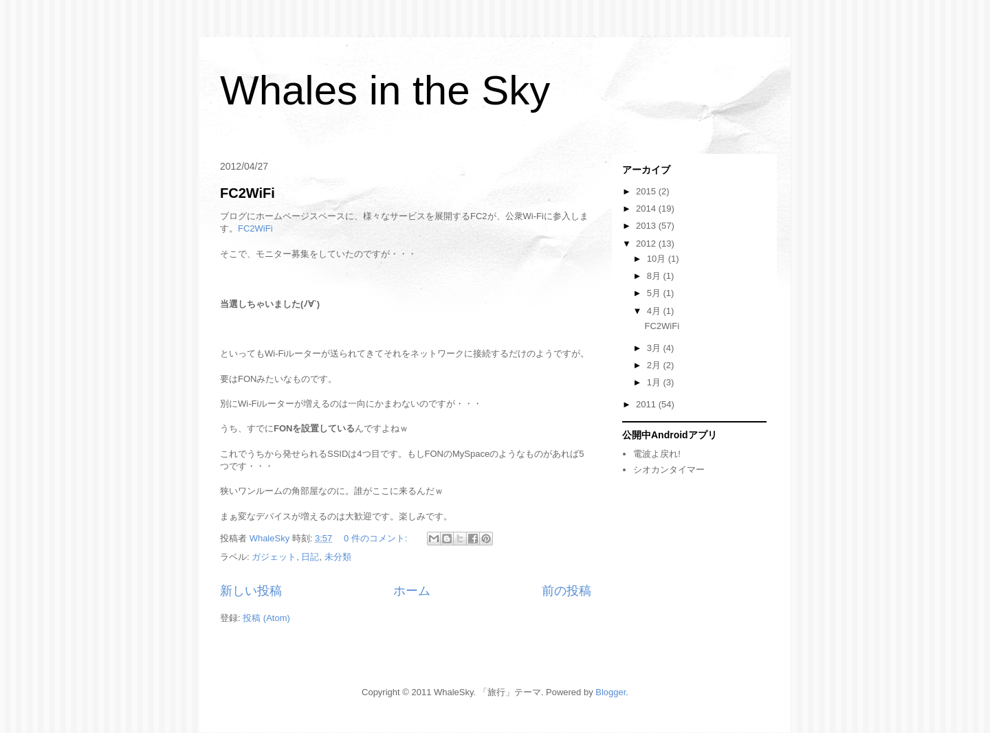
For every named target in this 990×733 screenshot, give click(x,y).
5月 (655, 293)
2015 (647, 191)
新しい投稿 (251, 591)
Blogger (610, 692)
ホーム (411, 591)
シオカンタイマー (669, 469)
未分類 (337, 557)
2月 (655, 365)
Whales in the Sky (385, 90)
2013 (647, 226)
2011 (647, 404)
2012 (647, 243)
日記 (310, 557)
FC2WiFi (247, 193)
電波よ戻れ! (657, 454)
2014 (647, 208)
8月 (655, 276)
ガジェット (274, 557)
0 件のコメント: (377, 538)
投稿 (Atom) (266, 618)
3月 (655, 348)
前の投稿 (566, 591)
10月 (657, 258)
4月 (655, 311)
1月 (655, 382)
